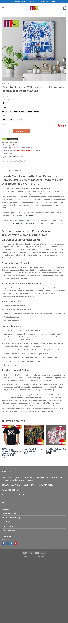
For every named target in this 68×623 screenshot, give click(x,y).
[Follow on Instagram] (7, 543)
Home (4, 83)
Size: (4, 115)
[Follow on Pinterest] (15, 543)
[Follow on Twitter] (11, 543)
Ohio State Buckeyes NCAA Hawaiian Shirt (56, 450)
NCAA (16, 157)
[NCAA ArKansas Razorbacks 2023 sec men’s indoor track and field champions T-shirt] (12, 435)
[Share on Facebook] (7, 161)
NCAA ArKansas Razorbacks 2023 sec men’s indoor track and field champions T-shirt (11, 452)
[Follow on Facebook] (3, 543)
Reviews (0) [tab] (17, 170)
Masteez (29, 215)
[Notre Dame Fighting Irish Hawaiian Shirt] (34, 435)
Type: (4, 107)
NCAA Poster (23, 157)
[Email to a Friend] (15, 161)
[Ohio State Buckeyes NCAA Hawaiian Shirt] (56, 435)
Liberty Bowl (9, 157)
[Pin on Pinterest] (19, 161)
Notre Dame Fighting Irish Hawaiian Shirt (33, 450)
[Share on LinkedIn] (23, 161)
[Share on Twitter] (11, 161)
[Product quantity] (6, 131)
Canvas (11, 83)
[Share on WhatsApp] (3, 161)
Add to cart (22, 131)
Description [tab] (7, 170)
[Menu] (3, 8)
